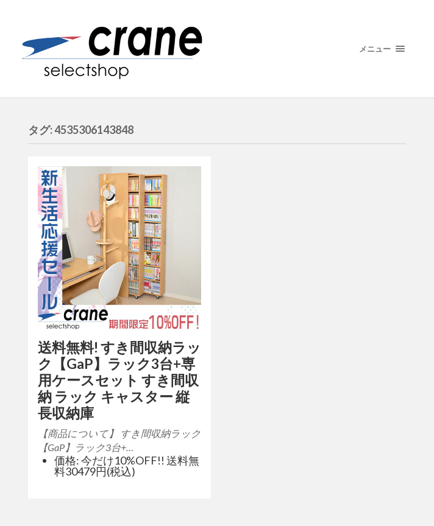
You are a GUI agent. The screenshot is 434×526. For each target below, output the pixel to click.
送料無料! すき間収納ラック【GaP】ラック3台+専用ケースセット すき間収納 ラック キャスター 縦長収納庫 (119, 380)
